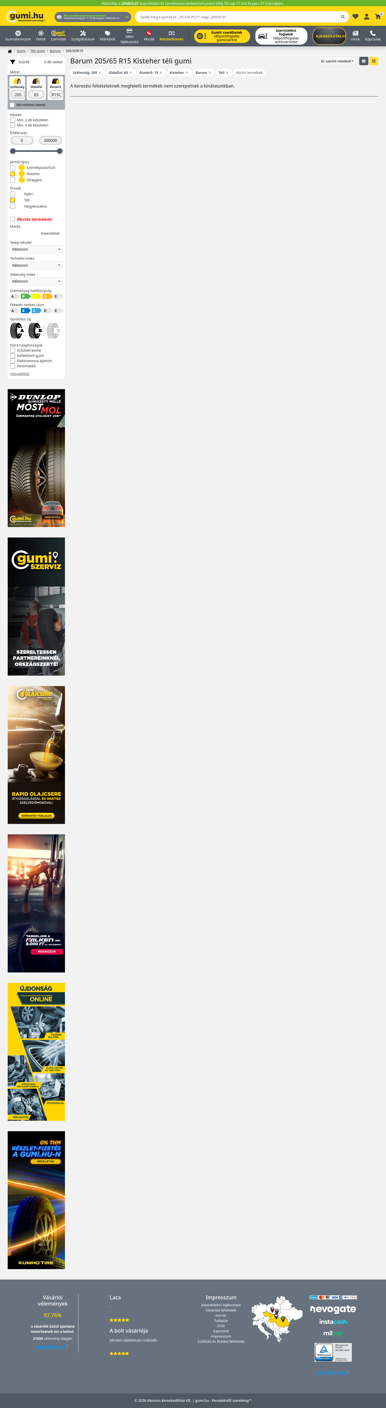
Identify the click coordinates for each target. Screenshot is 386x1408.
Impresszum (221, 1336)
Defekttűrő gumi (27, 355)
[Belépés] (367, 16)
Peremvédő (23, 366)
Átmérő (55, 87)
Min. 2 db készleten (29, 120)
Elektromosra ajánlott (31, 360)
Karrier (221, 1315)
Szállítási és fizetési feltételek (221, 1341)
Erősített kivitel (25, 350)
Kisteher (25, 174)
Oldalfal (36, 87)
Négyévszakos (28, 206)
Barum (55, 50)
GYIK (221, 1325)
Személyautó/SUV (32, 167)
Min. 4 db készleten (29, 125)
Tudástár (221, 1320)
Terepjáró (26, 180)
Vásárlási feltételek (221, 1310)
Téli (20, 200)
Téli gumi (37, 50)
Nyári (21, 194)
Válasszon (36, 249)
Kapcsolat (221, 1331)
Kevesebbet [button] (50, 233)
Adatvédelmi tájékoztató (221, 1305)
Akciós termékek (31, 219)
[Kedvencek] (355, 17)
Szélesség (17, 87)
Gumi (21, 50)
